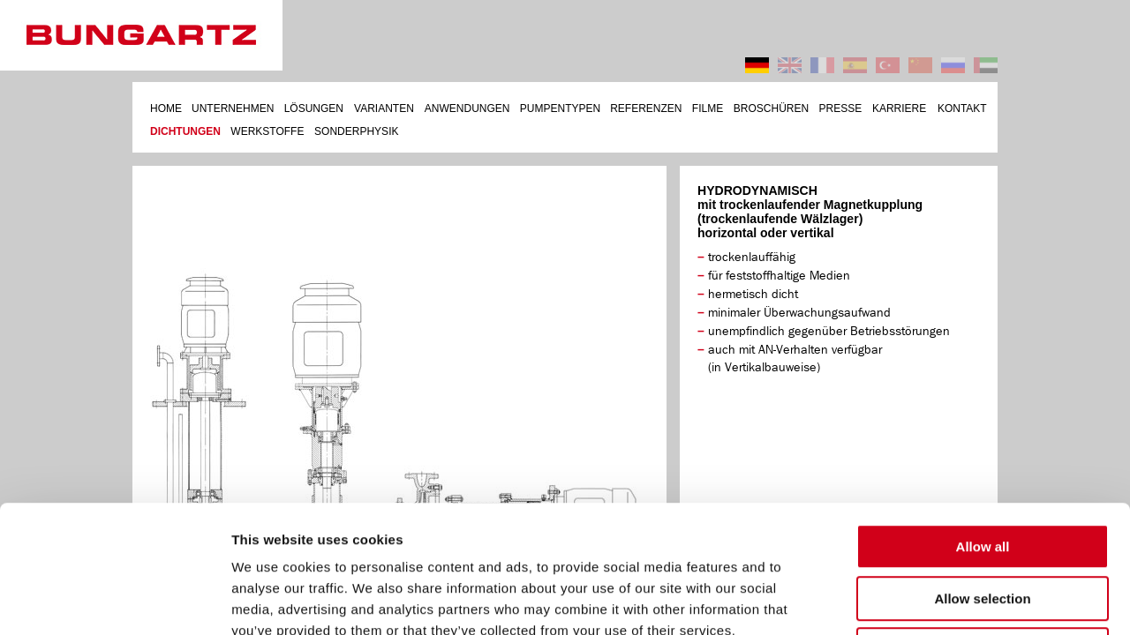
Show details (926, 600)
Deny (983, 522)
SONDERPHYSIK (356, 131)
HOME (166, 108)
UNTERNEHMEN (233, 108)
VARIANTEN (384, 108)
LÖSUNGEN (313, 108)
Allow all (983, 419)
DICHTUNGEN (185, 131)
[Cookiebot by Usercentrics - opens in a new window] (114, 600)
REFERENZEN (646, 108)
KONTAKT (962, 108)
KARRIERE (899, 108)
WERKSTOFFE (267, 131)
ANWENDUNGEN (467, 108)
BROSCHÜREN (771, 108)
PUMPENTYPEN (560, 108)
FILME (707, 108)
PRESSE (841, 108)
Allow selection (982, 471)
